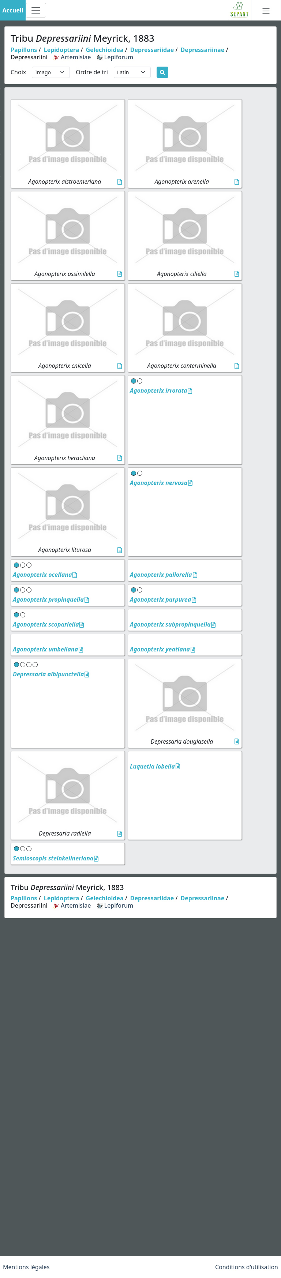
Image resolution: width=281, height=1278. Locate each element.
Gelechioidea (105, 50)
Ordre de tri (92, 72)
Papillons (24, 50)
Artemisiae (72, 57)
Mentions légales (26, 1267)
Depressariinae (203, 50)
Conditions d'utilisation (246, 1267)
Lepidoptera (61, 50)
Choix (18, 72)
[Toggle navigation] (36, 10)
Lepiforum (115, 57)
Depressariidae (152, 50)
